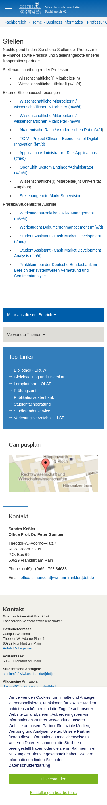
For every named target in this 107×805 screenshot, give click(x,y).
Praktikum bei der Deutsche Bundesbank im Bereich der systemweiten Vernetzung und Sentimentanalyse (55, 270)
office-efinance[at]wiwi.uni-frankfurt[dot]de (57, 577)
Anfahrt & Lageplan (17, 648)
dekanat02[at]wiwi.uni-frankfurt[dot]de (31, 687)
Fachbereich (15, 22)
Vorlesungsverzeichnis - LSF (39, 418)
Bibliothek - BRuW (30, 370)
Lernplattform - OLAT (32, 384)
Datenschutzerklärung (29, 765)
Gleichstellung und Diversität (39, 377)
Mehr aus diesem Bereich (31, 314)
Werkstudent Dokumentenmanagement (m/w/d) (61, 227)
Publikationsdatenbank (34, 397)
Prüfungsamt (25, 390)
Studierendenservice (32, 411)
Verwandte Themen (26, 334)
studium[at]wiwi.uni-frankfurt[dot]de (29, 674)
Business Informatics (64, 22)
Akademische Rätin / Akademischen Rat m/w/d (61, 129)
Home (37, 22)
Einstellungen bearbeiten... (53, 792)
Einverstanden (53, 779)
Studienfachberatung (32, 404)
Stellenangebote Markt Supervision (50, 195)
